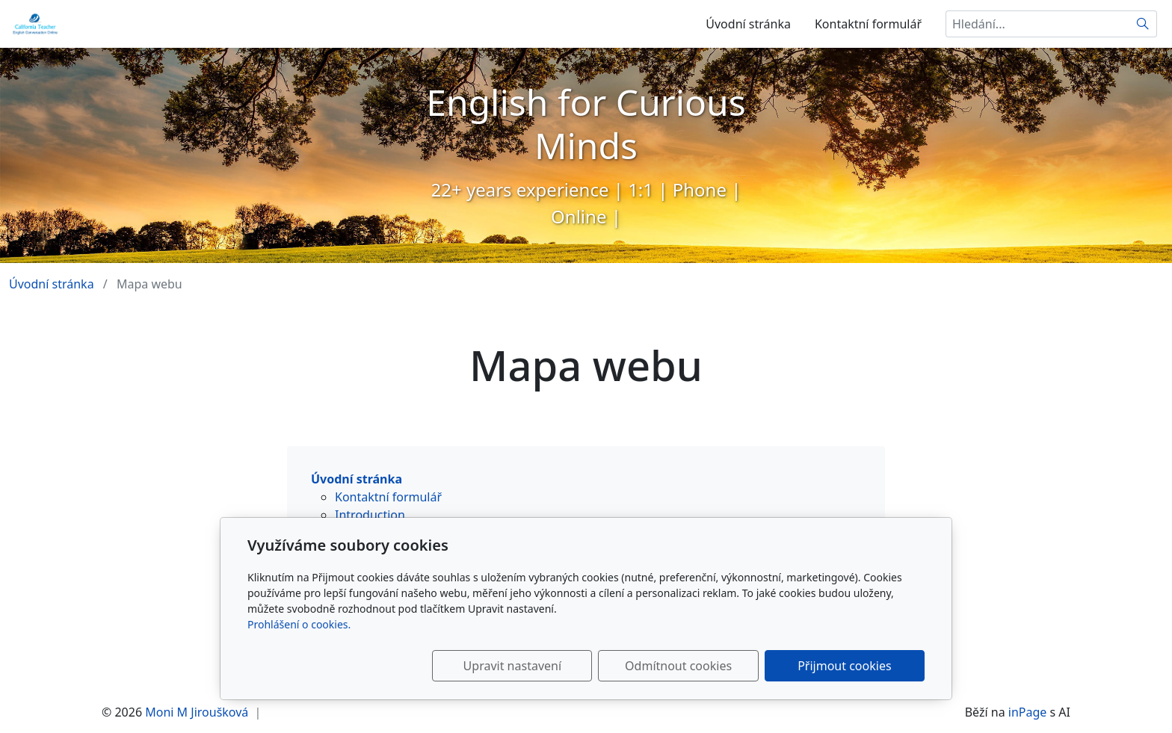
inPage (1027, 712)
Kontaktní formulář (868, 24)
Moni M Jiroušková (196, 712)
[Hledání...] (1037, 23)
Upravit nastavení (553, 666)
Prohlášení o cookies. (299, 624)
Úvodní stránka (748, 24)
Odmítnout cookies (703, 666)
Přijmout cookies (852, 666)
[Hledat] (1143, 23)
